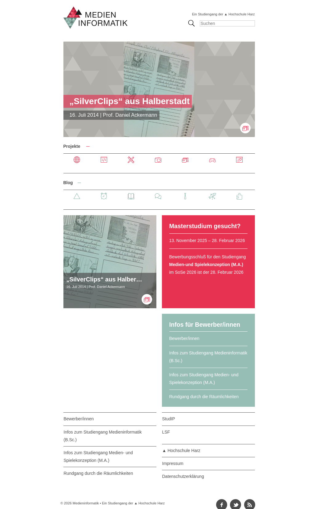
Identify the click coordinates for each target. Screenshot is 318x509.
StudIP (168, 418)
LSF (166, 432)
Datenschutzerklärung (183, 476)
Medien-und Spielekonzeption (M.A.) (206, 264)
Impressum (172, 463)
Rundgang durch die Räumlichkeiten (204, 396)
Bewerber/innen (184, 338)
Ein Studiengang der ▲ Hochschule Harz (223, 14)
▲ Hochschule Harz (181, 450)
